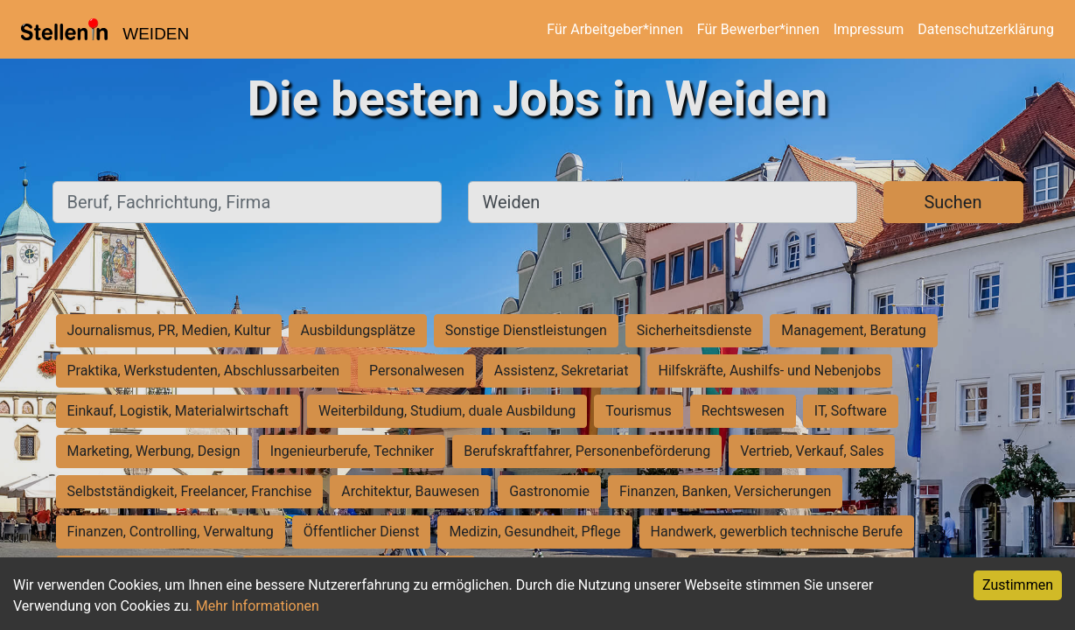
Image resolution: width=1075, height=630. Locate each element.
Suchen (952, 202)
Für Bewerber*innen (758, 29)
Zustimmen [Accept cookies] (1017, 585)
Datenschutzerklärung (986, 29)
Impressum (869, 29)
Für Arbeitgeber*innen (614, 29)
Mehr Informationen (257, 606)
